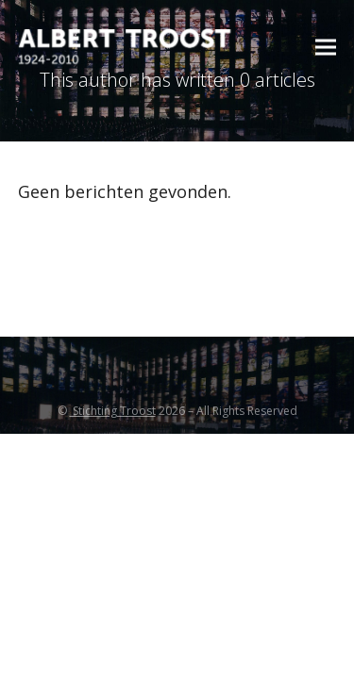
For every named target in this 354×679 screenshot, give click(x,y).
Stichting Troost (113, 411)
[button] (325, 48)
